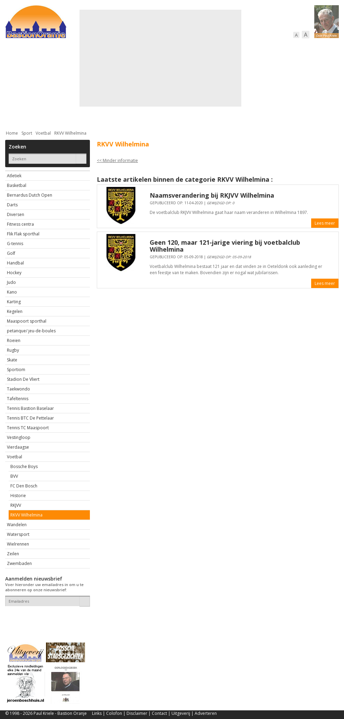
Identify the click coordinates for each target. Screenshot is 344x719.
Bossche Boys (24, 466)
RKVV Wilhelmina (70, 133)
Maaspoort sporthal (26, 321)
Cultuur (141, 115)
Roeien (13, 340)
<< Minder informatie (117, 160)
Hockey (14, 273)
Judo (11, 282)
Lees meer (325, 223)
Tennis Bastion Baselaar (30, 408)
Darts (12, 205)
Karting (14, 302)
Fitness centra (20, 224)
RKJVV (15, 505)
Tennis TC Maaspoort (28, 428)
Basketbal (16, 185)
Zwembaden (19, 563)
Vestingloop (18, 437)
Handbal (15, 263)
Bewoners (110, 115)
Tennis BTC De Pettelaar (30, 418)
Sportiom (16, 369)
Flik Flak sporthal (23, 234)
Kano (12, 292)
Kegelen (14, 311)
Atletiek (14, 176)
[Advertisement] (158, 58)
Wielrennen (18, 544)
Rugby (13, 350)
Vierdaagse (18, 447)
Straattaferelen (286, 115)
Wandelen (17, 525)
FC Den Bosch (23, 486)
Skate (12, 360)
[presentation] (45, 618)
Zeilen (13, 554)
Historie (18, 495)
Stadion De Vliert (23, 379)
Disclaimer (137, 713)
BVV (14, 476)
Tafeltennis (17, 399)
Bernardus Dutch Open (29, 195)
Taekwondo (18, 389)
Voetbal (43, 133)
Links (97, 713)
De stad (42, 115)
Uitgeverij (180, 713)
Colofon (114, 713)
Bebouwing (75, 115)
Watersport (18, 534)
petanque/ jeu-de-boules (31, 331)
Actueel (14, 115)
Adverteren (206, 713)
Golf (11, 253)
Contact (159, 713)
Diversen (15, 214)
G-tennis (15, 243)
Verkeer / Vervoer (212, 115)
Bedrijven (171, 115)
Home (12, 133)
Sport (250, 115)
